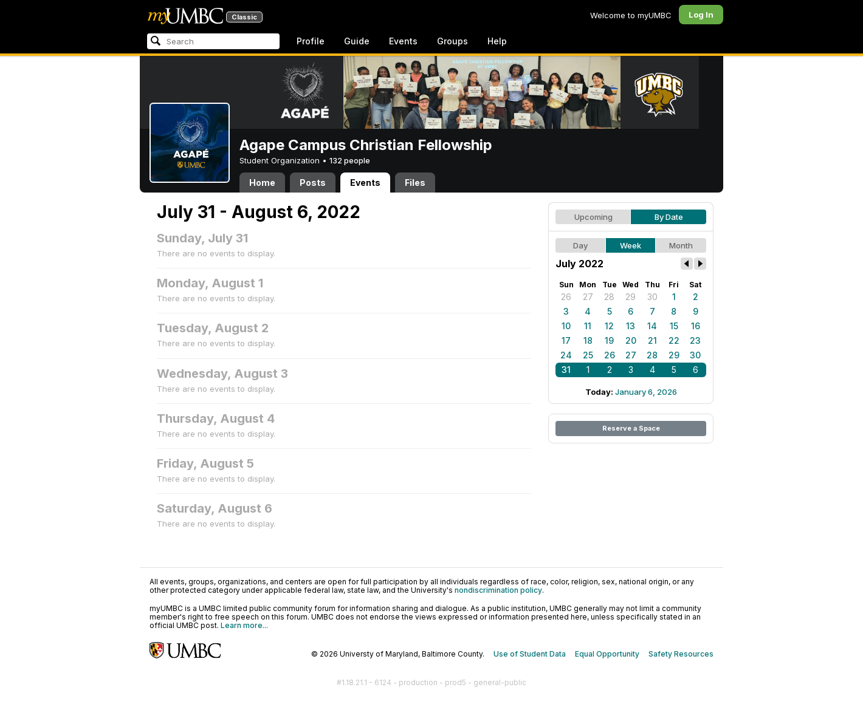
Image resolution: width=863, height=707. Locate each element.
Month (681, 245)
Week (630, 245)
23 (695, 340)
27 (588, 297)
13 (630, 326)
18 (588, 340)
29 (630, 297)
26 (566, 297)
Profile (311, 41)
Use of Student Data (529, 653)
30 (652, 297)
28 (609, 297)
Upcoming (593, 217)
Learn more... (244, 625)
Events (403, 41)
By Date (669, 217)
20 (630, 340)
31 (566, 369)
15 (674, 326)
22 (674, 340)
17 (566, 340)
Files (415, 182)
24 (566, 355)
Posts (313, 182)
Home (262, 182)
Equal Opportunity (607, 653)
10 (566, 326)
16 (695, 326)
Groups (452, 41)
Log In (701, 14)
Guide (357, 41)
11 (587, 326)
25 (588, 355)
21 (652, 340)
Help (497, 41)
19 (609, 340)
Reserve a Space (631, 428)
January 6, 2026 (646, 392)
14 (652, 326)
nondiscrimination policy (498, 590)
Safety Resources (680, 653)
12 (609, 326)
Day (580, 245)
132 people (349, 160)
